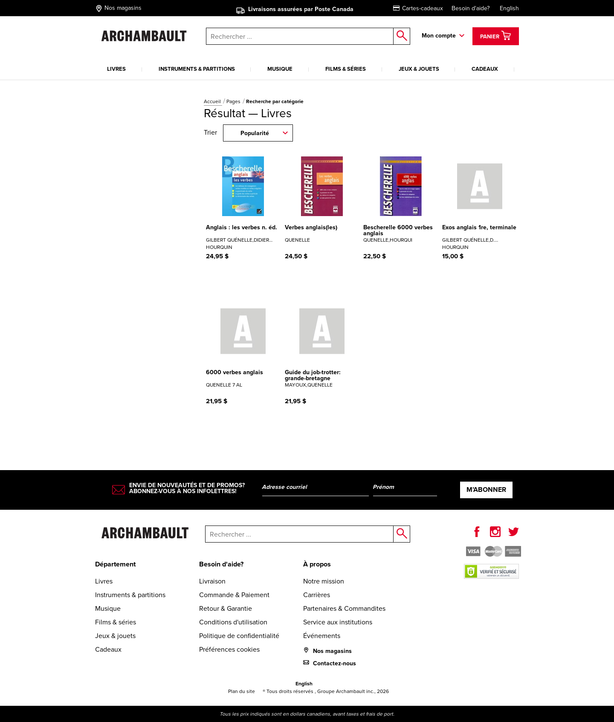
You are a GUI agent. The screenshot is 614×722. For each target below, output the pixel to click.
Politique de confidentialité (239, 636)
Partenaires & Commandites (344, 608)
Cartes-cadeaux (418, 8)
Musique (280, 69)
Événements (321, 636)
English (509, 8)
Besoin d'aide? (470, 8)
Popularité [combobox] (254, 133)
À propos (317, 564)
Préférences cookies (229, 649)
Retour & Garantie (225, 608)
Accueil (213, 101)
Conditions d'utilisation (233, 622)
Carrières (316, 595)
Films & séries (345, 69)
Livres (116, 69)
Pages (234, 101)
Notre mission (323, 581)
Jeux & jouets (419, 69)
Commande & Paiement (234, 595)
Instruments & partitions (197, 69)
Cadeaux (485, 69)
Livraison (212, 581)
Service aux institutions (337, 622)
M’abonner (486, 489)
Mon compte (439, 35)
